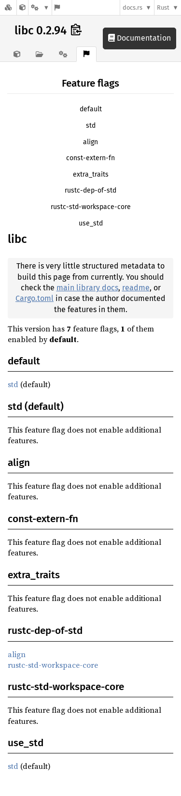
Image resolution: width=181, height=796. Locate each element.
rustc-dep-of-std (90, 190)
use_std (91, 223)
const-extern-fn (90, 158)
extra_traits (91, 174)
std (91, 125)
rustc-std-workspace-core (91, 207)
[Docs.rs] (8, 7)
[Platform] (40, 7)
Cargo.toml (34, 298)
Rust (163, 7)
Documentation (139, 38)
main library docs (87, 287)
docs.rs (132, 7)
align (90, 142)
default (91, 109)
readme (136, 287)
